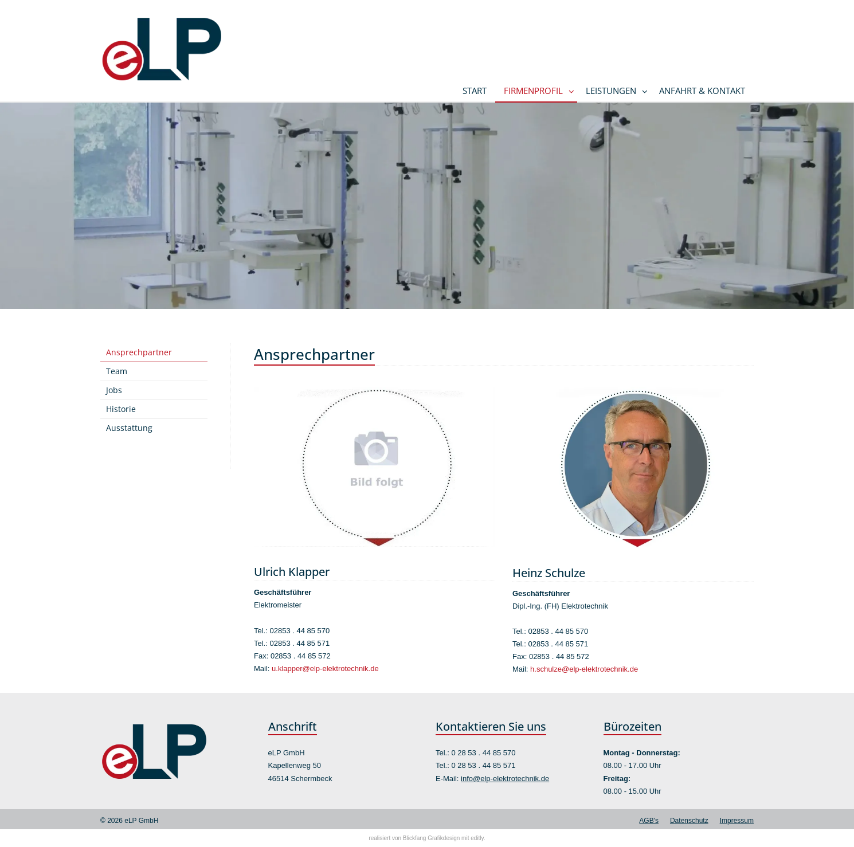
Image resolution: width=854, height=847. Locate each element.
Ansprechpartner (139, 352)
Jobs (114, 390)
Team (116, 371)
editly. (478, 838)
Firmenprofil (533, 90)
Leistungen (611, 90)
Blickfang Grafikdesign (431, 838)
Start (475, 90)
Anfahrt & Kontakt (702, 90)
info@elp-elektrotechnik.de (505, 778)
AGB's (649, 821)
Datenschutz (689, 821)
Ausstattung (129, 427)
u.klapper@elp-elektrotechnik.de (325, 668)
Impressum (737, 821)
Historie (121, 408)
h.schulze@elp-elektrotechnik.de (584, 669)
